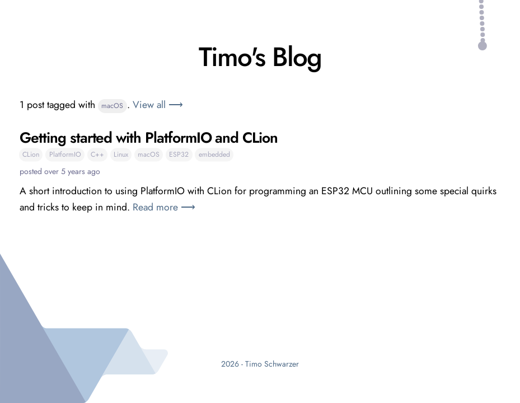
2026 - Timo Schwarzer (260, 363)
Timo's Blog (260, 57)
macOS (112, 106)
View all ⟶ (158, 104)
